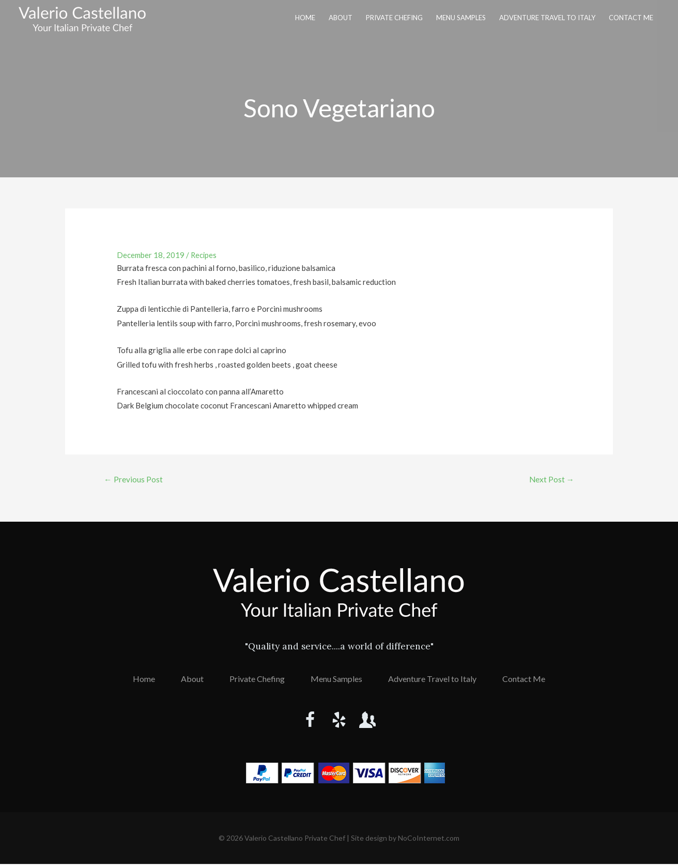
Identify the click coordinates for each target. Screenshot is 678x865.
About (340, 17)
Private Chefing (394, 17)
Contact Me (631, 17)
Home (305, 17)
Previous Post (133, 479)
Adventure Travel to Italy (547, 17)
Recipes (204, 255)
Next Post (551, 479)
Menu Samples (461, 17)
